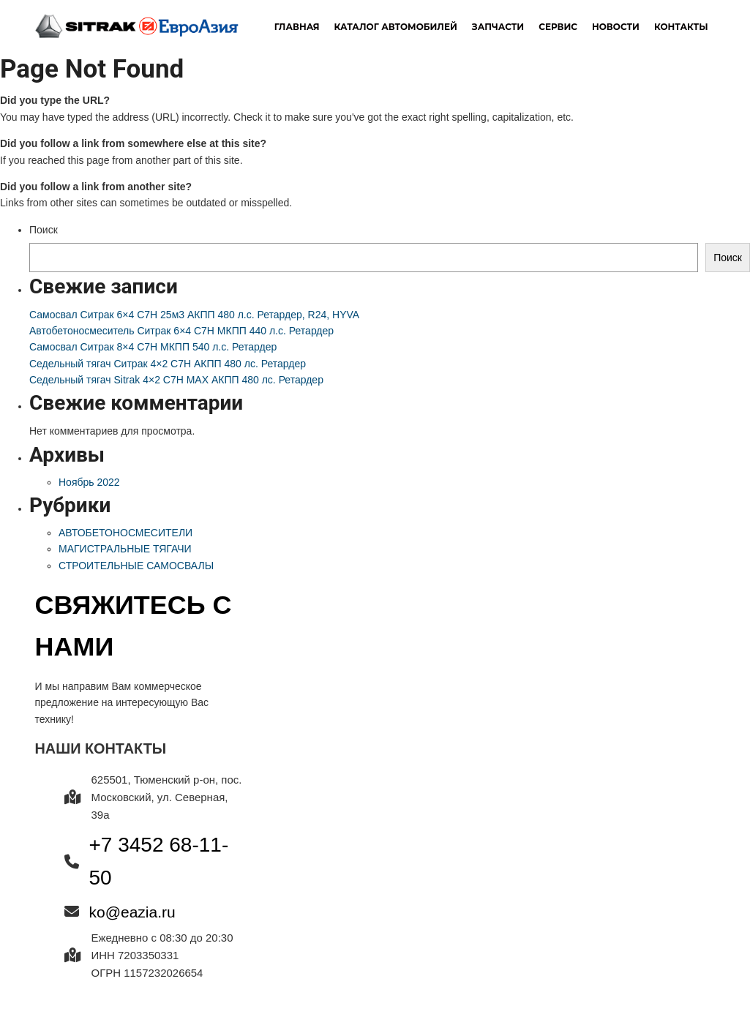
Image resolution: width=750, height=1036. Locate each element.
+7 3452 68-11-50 (159, 861)
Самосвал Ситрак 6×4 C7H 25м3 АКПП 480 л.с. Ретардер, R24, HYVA (194, 314)
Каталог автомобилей (395, 26)
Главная (297, 26)
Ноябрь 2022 (89, 482)
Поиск (43, 230)
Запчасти (498, 26)
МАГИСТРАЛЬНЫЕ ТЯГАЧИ (125, 549)
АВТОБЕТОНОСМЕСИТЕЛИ (125, 532)
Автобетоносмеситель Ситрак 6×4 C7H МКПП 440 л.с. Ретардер (181, 331)
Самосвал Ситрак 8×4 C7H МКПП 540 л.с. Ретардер (153, 347)
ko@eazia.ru (132, 912)
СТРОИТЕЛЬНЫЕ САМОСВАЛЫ (136, 565)
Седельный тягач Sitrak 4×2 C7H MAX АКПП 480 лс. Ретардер (176, 380)
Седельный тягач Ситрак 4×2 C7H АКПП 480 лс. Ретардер (167, 363)
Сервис (558, 26)
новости (616, 26)
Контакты (681, 26)
